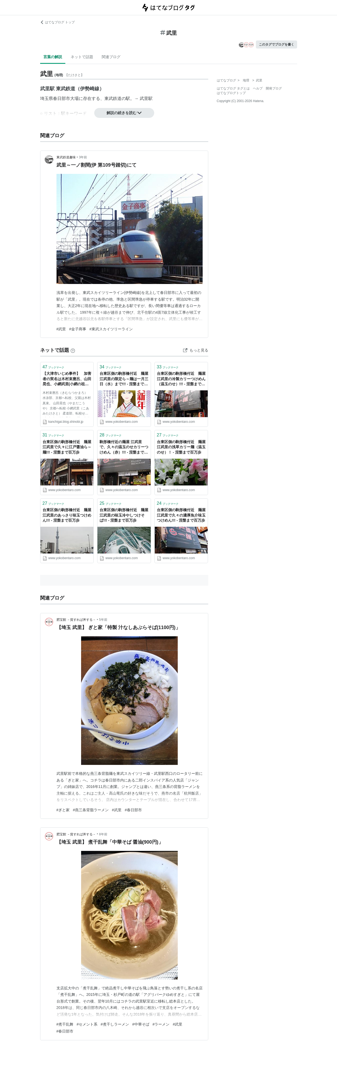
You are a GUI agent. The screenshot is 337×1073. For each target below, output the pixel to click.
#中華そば (140, 1024)
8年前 (103, 834)
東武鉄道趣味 (66, 157)
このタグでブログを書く (276, 44)
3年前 (83, 157)
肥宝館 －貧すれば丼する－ (76, 620)
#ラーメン (161, 1024)
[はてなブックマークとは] (73, 350)
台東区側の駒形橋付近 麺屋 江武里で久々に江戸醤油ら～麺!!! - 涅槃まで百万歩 (67, 447)
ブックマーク (54, 367)
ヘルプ (258, 88)
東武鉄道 (113, 98)
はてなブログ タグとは (233, 88)
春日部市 (61, 98)
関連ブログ (111, 57)
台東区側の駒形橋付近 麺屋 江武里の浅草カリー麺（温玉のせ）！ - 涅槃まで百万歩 (181, 447)
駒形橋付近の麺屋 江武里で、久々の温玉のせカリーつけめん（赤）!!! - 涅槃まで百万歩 (124, 447)
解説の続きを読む (124, 113)
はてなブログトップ (231, 93)
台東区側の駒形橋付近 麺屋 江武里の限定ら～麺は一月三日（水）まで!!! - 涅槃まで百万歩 (124, 379)
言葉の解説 (52, 57)
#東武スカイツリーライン (111, 329)
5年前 (103, 620)
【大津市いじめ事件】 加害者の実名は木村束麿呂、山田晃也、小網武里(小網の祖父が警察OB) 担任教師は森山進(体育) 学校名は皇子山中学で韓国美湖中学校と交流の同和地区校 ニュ (67, 379)
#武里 (61, 329)
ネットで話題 (82, 57)
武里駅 (146, 98)
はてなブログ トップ (57, 22)
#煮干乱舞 (65, 1024)
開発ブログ (274, 88)
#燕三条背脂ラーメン (91, 810)
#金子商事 (77, 329)
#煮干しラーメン (115, 1024)
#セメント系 (87, 1024)
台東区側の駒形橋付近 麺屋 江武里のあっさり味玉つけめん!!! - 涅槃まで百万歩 (67, 515)
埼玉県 (46, 98)
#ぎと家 (63, 810)
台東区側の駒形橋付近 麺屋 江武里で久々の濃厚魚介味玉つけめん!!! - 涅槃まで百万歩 (181, 515)
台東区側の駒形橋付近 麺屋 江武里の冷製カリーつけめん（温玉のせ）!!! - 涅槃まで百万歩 (181, 379)
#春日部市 (133, 810)
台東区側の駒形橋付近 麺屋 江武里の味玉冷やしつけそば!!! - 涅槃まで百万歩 (124, 515)
